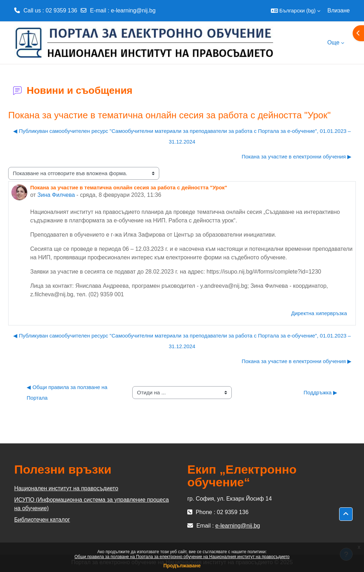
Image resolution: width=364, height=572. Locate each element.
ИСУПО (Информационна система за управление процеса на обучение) (91, 504)
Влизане (338, 10)
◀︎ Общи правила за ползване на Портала (68, 392)
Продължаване (181, 565)
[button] (296, 10)
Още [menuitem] (333, 42)
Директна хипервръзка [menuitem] (319, 313)
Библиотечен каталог (42, 520)
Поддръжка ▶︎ (320, 392)
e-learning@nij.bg (133, 10)
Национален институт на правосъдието (66, 488)
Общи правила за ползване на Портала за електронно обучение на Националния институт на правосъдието (182, 556)
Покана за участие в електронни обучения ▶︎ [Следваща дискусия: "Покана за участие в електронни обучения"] (297, 156)
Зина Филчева (56, 195)
